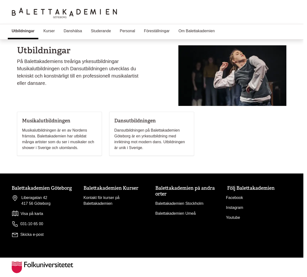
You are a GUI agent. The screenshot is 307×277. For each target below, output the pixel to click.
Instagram (234, 208)
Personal (127, 31)
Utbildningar (25, 30)
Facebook (234, 198)
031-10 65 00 (27, 224)
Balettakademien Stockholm (179, 203)
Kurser (49, 31)
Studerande (101, 31)
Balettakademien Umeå (175, 213)
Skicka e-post (32, 234)
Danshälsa (73, 31)
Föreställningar (157, 31)
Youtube (233, 217)
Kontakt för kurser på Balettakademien (101, 201)
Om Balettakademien (196, 31)
